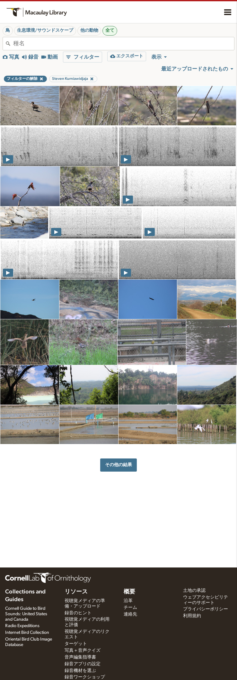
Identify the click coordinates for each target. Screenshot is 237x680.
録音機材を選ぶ (80, 670)
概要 (129, 592)
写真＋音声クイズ (83, 650)
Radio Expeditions (22, 626)
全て (109, 30)
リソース (76, 592)
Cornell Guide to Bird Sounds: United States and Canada (26, 614)
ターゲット (76, 644)
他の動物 (89, 30)
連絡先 (130, 614)
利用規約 (192, 616)
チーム (130, 607)
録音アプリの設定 (83, 664)
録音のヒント (78, 613)
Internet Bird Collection (27, 632)
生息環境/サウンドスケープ (45, 30)
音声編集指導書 (80, 657)
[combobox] (123, 43)
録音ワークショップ (85, 677)
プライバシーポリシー (205, 609)
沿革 (128, 601)
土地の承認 (194, 590)
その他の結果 (118, 464)
